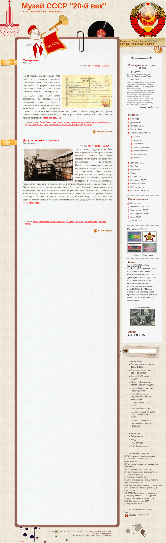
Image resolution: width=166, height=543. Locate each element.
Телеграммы (31, 60)
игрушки (130, 283)
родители (153, 295)
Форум (153, 41)
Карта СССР (136, 221)
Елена (134, 364)
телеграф (65, 125)
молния (73, 122)
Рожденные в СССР (139, 207)
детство (138, 277)
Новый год (144, 265)
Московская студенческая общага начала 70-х (141, 397)
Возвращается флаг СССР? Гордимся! (141, 496)
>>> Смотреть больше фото (142, 255)
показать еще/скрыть (149, 107)
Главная (125, 41)
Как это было (94, 66)
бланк (36, 122)
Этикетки (137, 158)
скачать (136, 297)
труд (152, 297)
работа (139, 295)
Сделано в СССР (138, 180)
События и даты (137, 187)
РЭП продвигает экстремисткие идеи (141, 456)
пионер (143, 292)
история (143, 283)
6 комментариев (104, 131)
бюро (48, 122)
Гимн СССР (135, 217)
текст (46, 125)
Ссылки (149, 43)
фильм (130, 300)
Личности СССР (137, 163)
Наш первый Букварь (140, 214)
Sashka (108, 531)
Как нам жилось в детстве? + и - (140, 469)
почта (108, 122)
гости (66, 122)
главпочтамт (57, 122)
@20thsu (132, 515)
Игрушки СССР (137, 126)
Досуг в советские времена (41, 140)
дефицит (146, 278)
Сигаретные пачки (140, 154)
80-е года (134, 119)
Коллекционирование (140, 133)
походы (28, 224)
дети (130, 277)
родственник (30, 125)
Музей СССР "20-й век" (64, 6)
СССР (40, 125)
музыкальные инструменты (52, 221)
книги (35, 221)
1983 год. (132, 490)
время (142, 274)
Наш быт (105, 66)
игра (141, 280)
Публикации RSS (80, 535)
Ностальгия (135, 170)
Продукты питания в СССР (139, 501)
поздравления (98, 122)
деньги (153, 274)
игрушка (147, 280)
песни (136, 292)
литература (141, 286)
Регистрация (137, 436)
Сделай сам (135, 177)
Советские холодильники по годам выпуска (145, 485)
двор (148, 274)
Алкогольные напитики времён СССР (143, 488)
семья (129, 297)
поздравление (84, 122)
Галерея (125, 43)
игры (137, 283)
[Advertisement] (64, 72)
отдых (149, 289)
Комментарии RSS (98, 535)
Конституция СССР (139, 210)
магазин (149, 286)
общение (70, 221)
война (147, 272)
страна (147, 297)
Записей (137, 443)
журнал (130, 280)
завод (136, 280)
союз (141, 297)
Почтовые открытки (141, 151)
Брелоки (137, 137)
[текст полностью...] (52, 118)
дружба (154, 278)
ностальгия (139, 288)
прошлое (131, 294)
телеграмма (54, 125)
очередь (130, 292)
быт (142, 272)
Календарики (138, 144)
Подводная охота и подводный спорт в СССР (143, 414)
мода (129, 289)
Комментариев (140, 446)
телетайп (88, 125)
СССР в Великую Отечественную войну (143, 493)
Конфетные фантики (141, 147)
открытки (79, 221)
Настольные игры (144, 409)
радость (145, 295)
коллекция (131, 286)
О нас (135, 41)
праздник (150, 292)
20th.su (95, 533)
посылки (102, 221)
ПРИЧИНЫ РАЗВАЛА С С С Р (138, 477)
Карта (143, 41)
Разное (133, 173)
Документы (135, 122)
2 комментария (105, 231)
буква (42, 122)
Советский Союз (134, 272)
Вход (133, 439)
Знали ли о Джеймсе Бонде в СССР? (141, 498)
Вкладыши (137, 140)
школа (136, 300)
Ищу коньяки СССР (134, 504)
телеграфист (77, 125)
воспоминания (133, 274)
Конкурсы (137, 43)
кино (149, 283)
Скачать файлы (137, 184)
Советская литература (140, 191)
